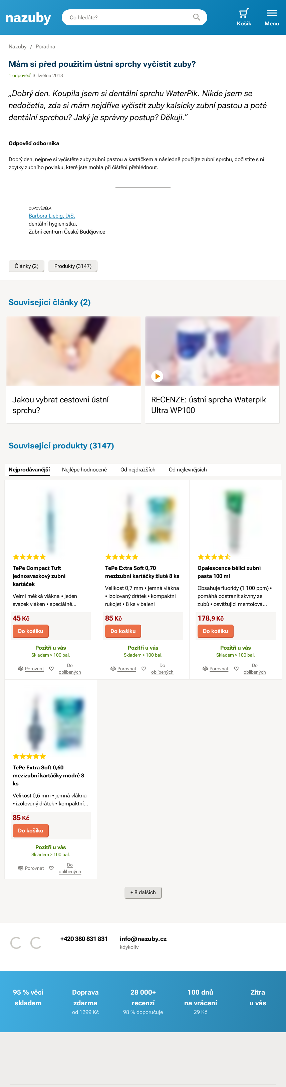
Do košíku (30, 631)
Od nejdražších (138, 469)
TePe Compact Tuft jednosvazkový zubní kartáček (39, 576)
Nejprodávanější (29, 469)
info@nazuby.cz (143, 938)
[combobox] (134, 17)
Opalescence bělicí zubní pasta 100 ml (229, 572)
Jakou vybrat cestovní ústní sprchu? (60, 405)
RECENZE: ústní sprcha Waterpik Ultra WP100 (208, 405)
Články (26, 266)
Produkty (72, 266)
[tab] (29, 470)
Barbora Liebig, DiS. (52, 216)
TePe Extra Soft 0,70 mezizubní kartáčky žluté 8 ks (142, 572)
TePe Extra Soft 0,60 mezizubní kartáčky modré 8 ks (48, 775)
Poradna (45, 46)
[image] (73, 351)
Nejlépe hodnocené (84, 469)
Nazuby (17, 46)
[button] (272, 17)
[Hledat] (197, 17)
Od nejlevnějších (188, 469)
